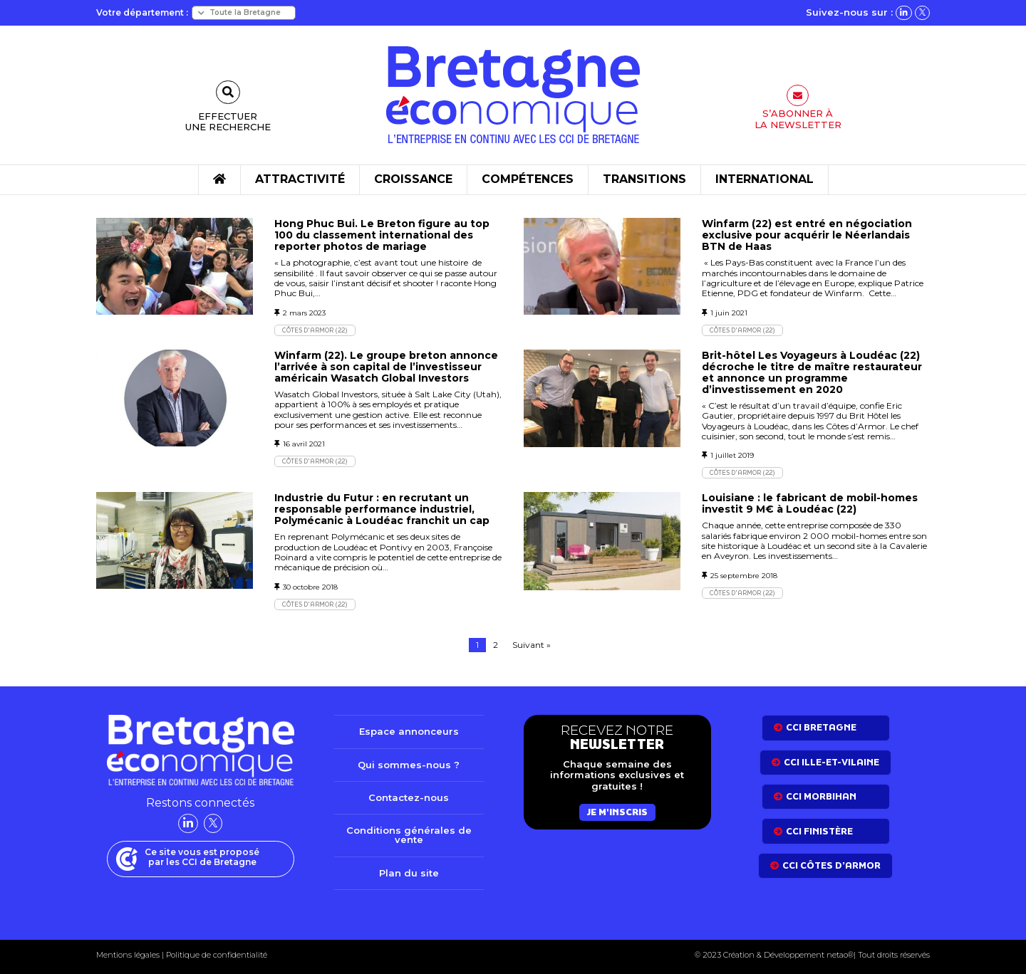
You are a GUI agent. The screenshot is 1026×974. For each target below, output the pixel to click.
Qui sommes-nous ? (409, 764)
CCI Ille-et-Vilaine (831, 762)
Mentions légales (128, 955)
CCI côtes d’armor (831, 865)
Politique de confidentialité (215, 955)
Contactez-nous (408, 797)
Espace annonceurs (409, 731)
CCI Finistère (819, 831)
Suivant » (531, 644)
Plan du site (409, 873)
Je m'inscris (617, 812)
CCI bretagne (821, 727)
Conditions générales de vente (409, 835)
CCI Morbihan (821, 796)
